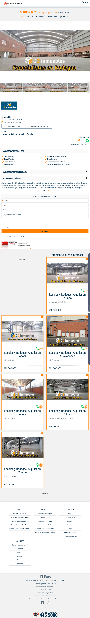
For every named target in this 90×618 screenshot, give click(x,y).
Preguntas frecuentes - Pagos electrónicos (45, 596)
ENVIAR (45, 231)
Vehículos (20, 552)
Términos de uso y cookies (45, 593)
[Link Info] (68, 301)
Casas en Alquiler (45, 517)
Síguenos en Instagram (70, 536)
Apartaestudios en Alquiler (45, 521)
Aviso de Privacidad (45, 590)
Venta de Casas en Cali (19, 513)
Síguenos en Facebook (70, 532)
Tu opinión (89, 309)
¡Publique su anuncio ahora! (19, 545)
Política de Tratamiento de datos (17, 236)
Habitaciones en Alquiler (45, 525)
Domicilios (70, 521)
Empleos (19, 556)
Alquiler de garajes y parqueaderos (45, 532)
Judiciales (20, 563)
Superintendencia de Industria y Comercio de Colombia (45, 599)
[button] (45, 151)
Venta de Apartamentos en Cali (19, 517)
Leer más (44, 191)
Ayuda (70, 528)
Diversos (19, 560)
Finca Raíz (20, 549)
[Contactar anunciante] (85, 291)
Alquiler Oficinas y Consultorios (45, 528)
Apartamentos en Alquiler (45, 513)
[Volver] (3, 4)
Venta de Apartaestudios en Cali (20, 521)
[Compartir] (87, 2)
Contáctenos (70, 525)
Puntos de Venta (70, 517)
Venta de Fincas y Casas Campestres (19, 528)
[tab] (45, 151)
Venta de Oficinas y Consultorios (20, 525)
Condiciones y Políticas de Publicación (45, 584)
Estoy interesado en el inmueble (45, 215)
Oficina (70, 513)
